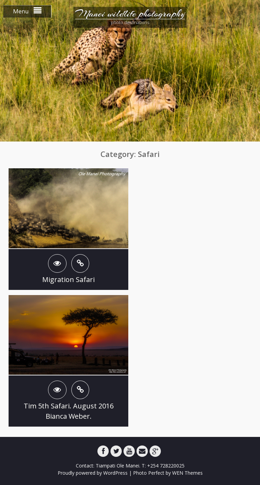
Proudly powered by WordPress (93, 473)
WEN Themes (187, 473)
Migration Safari (68, 279)
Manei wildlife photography (130, 13)
